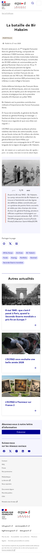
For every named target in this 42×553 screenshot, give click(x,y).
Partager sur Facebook (4, 243)
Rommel (33, 258)
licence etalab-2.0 (7, 550)
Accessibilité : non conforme (20, 537)
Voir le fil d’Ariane (7, 13)
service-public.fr (21, 526)
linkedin (23, 451)
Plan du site (5, 537)
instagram (16, 451)
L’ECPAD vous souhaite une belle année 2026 (20, 361)
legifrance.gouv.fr (8, 531)
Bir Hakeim (30, 253)
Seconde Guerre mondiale (13, 263)
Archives (19, 253)
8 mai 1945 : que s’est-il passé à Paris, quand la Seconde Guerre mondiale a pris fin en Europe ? (20, 315)
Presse (4, 468)
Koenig (14, 258)
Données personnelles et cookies (18, 541)
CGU (3, 496)
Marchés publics (7, 493)
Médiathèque (6, 477)
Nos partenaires (7, 472)
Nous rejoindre (6, 484)
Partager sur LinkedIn (16, 243)
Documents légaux (8, 489)
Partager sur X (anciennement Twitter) (10, 243)
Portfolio (23, 258)
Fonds (5, 258)
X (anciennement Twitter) (10, 451)
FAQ (3, 464)
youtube (29, 451)
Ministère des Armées (9, 502)
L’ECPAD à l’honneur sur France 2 (18, 403)
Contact (4, 461)
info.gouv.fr (6, 526)
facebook (4, 451)
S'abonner (21, 432)
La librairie (5, 480)
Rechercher (32, 3)
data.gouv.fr (24, 531)
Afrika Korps (8, 253)
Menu (39, 3)
